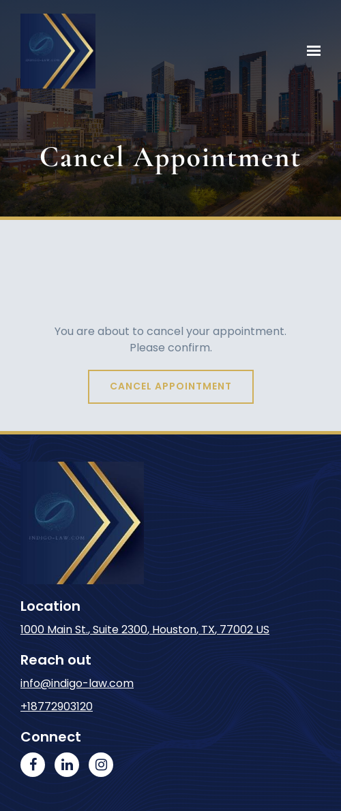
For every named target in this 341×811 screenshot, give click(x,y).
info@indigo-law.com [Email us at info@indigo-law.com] (77, 683)
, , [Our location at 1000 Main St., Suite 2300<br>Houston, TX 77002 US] (144, 629)
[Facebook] (32, 764)
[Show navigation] (310, 51)
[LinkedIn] (67, 764)
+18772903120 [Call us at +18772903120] (56, 706)
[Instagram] (101, 764)
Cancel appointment (171, 386)
